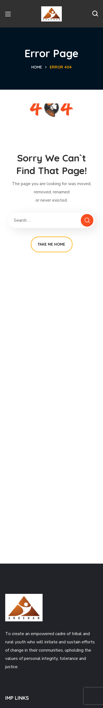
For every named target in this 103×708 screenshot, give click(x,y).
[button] (95, 14)
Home (36, 67)
